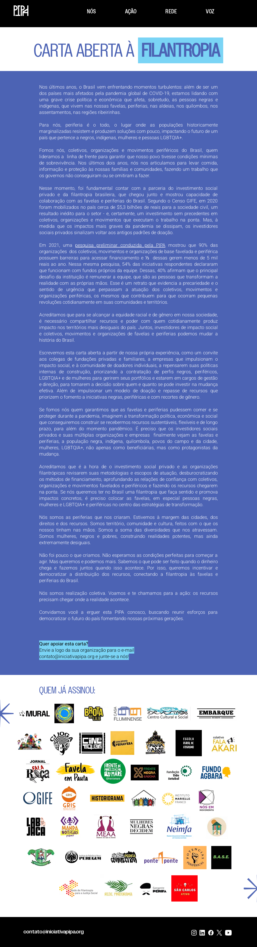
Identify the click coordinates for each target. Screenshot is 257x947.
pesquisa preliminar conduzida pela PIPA (120, 245)
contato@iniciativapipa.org (66, 656)
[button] (92, 11)
